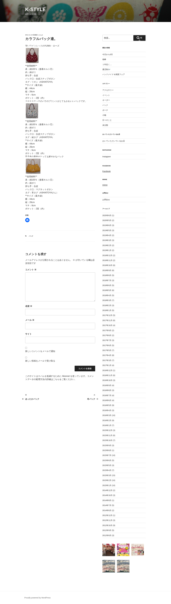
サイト (28, 334)
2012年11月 (107, 520)
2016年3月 (106, 415)
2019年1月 (106, 250)
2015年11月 (107, 435)
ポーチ (105, 110)
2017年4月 (106, 355)
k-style (35, 9)
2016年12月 (107, 370)
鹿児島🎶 (106, 69)
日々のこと (107, 120)
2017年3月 (106, 360)
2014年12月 (107, 490)
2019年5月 (106, 230)
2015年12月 (107, 430)
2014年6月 (106, 510)
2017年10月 (107, 325)
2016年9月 (106, 385)
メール (29, 320)
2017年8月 (106, 335)
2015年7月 (106, 455)
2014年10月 (107, 495)
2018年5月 (106, 290)
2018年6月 (106, 285)
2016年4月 (106, 410)
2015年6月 (106, 460)
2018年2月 (106, 305)
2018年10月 (107, 265)
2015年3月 (106, 475)
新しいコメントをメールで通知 (40, 351)
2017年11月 (107, 320)
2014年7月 (106, 505)
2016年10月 (107, 380)
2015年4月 (106, 470)
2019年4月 (106, 235)
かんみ (40, 35)
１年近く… (107, 64)
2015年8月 (106, 450)
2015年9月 (106, 445)
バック (31, 236)
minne (104, 185)
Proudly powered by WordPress (37, 598)
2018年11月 (107, 260)
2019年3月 (106, 240)
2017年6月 (106, 345)
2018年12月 (107, 255)
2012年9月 (106, 530)
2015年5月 (106, 465)
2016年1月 (106, 425)
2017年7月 (106, 340)
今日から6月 (107, 54)
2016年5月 (106, 405)
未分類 (105, 125)
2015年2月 (106, 480)
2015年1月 (106, 485)
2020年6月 (106, 215)
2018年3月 (106, 300)
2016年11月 (107, 375)
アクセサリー (108, 90)
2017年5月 (106, 350)
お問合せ (106, 200)
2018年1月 (106, 310)
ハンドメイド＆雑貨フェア (113, 74)
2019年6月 (106, 225)
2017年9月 (106, 330)
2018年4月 (106, 295)
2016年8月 (106, 390)
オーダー (106, 100)
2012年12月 (107, 515)
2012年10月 (107, 525)
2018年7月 (106, 280)
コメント (30, 270)
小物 (104, 115)
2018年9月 (106, 270)
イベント (106, 95)
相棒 (104, 59)
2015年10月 (107, 440)
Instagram (106, 157)
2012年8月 (106, 535)
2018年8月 (106, 275)
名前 (28, 306)
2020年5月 (106, 220)
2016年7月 (106, 395)
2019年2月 (106, 245)
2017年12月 (107, 315)
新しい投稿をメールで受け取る (40, 361)
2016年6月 (106, 400)
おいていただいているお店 (113, 141)
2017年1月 (106, 365)
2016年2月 (106, 420)
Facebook (106, 171)
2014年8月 (106, 500)
